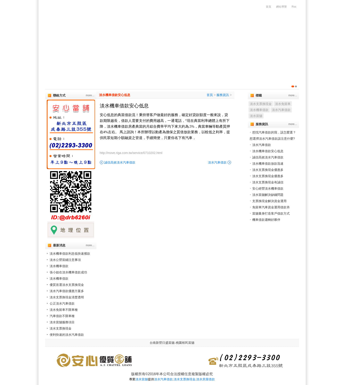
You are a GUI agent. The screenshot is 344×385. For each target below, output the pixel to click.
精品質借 (229, 33)
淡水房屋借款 (205, 379)
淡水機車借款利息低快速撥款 (70, 253)
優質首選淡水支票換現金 (67, 285)
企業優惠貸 (165, 33)
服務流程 (279, 33)
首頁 (268, 6)
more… (90, 95)
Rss (294, 6)
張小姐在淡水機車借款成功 (68, 272)
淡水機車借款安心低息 (114, 95)
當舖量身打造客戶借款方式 (271, 213)
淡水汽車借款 (217, 162)
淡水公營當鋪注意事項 (65, 260)
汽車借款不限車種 (62, 316)
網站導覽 (281, 6)
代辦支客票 (137, 33)
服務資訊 (222, 95)
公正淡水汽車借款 (62, 303)
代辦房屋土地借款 (198, 33)
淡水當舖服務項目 (62, 322)
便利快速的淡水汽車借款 (67, 334)
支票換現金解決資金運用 (269, 201)
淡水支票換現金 (60, 328)
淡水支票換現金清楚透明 (67, 297)
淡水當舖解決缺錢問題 (267, 195)
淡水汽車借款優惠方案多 (67, 291)
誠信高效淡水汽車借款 (119, 162)
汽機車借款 (109, 33)
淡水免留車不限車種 (64, 309)
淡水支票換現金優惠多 (267, 170)
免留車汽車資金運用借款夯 (271, 207)
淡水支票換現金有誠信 (267, 182)
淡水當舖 (256, 116)
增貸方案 (254, 33)
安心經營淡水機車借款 (267, 188)
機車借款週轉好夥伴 (266, 219)
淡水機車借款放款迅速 (267, 163)
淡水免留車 (283, 104)
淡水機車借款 (59, 266)
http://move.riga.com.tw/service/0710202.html (131, 153)
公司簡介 (83, 33)
